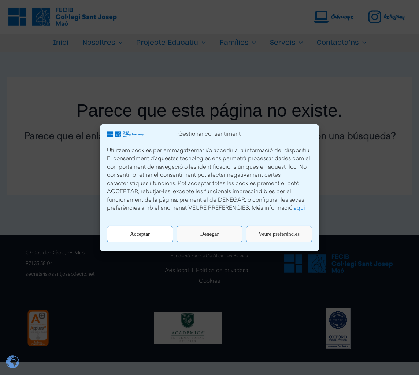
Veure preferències (279, 234)
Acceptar (140, 234)
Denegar (209, 234)
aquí (299, 208)
